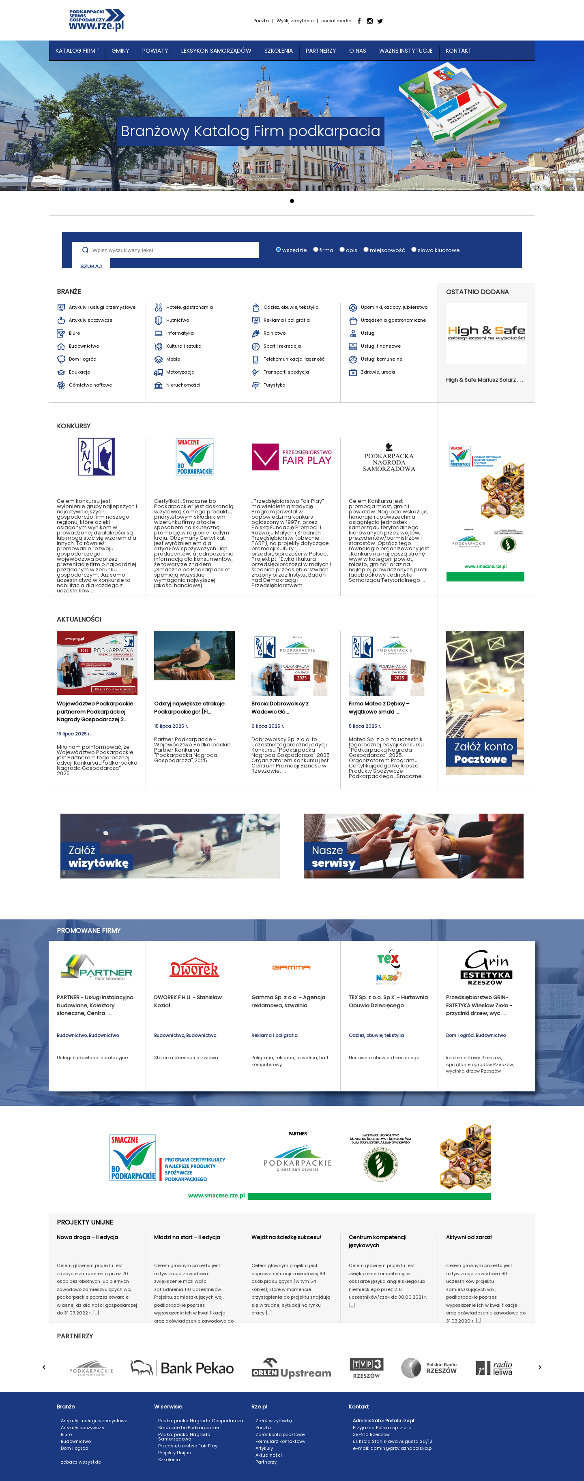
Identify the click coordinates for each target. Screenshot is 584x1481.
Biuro (74, 333)
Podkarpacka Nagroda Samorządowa (184, 1436)
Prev (49, 1371)
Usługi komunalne (381, 359)
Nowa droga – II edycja (87, 1237)
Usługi (368, 333)
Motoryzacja (180, 372)
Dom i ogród (83, 359)
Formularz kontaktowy (280, 1441)
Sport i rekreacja (282, 346)
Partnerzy (321, 51)
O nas (357, 51)
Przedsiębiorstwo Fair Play (187, 1446)
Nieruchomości (183, 385)
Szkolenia (278, 51)
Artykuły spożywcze (90, 320)
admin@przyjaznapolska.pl (401, 1448)
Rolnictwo (275, 333)
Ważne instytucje (406, 51)
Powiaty (155, 51)
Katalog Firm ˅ (77, 51)
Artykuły (264, 1448)
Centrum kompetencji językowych (377, 1241)
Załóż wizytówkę (274, 1420)
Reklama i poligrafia (287, 320)
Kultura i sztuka (184, 346)
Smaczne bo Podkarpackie (188, 1427)
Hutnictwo (177, 320)
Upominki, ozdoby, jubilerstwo (394, 307)
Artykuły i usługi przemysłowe (102, 307)
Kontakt (459, 51)
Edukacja (79, 372)
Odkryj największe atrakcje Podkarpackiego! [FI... (189, 708)
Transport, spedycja (286, 372)
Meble (173, 359)
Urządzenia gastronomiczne (393, 320)
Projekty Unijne (174, 1452)
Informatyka (180, 333)
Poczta (261, 20)
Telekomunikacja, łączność (294, 359)
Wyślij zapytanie (295, 20)
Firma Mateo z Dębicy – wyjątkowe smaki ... (379, 708)
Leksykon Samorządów (216, 51)
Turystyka (275, 385)
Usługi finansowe (381, 346)
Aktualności (269, 1455)
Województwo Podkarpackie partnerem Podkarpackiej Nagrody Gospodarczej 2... (95, 711)
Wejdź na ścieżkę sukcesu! (286, 1237)
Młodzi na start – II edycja (187, 1237)
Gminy (120, 51)
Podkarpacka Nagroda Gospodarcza (200, 1420)
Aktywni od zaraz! (469, 1237)
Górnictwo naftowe (90, 385)
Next (545, 1371)
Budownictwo (84, 346)
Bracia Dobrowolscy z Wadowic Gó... (280, 708)
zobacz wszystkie (81, 1462)
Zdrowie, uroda (378, 372)
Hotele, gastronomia (189, 307)
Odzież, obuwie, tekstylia (291, 307)
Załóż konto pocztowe (280, 1434)
